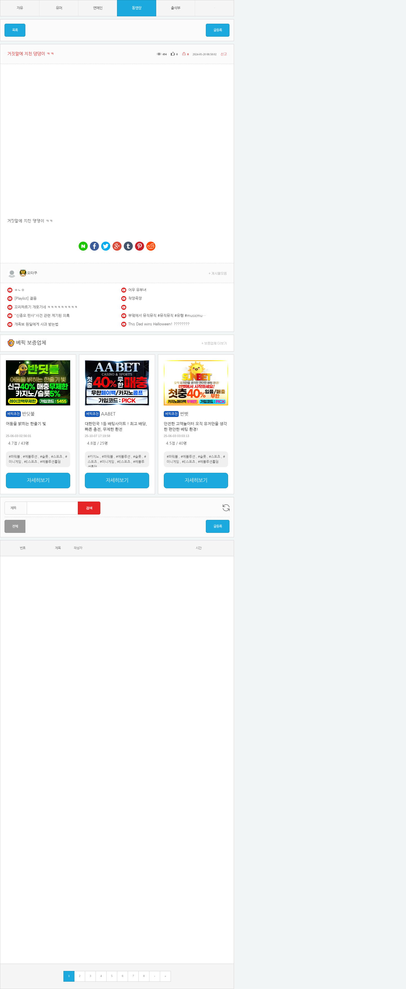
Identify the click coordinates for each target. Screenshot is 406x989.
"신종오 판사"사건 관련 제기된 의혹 (42, 315)
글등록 (217, 30)
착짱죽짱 (135, 298)
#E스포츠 (30, 461)
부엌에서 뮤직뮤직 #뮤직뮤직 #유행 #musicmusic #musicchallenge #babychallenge (167, 315)
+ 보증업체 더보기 (214, 343)
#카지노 (93, 456)
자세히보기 (38, 480)
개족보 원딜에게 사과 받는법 (36, 324)
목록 (15, 30)
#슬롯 (44, 456)
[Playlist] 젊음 (25, 298)
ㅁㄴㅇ (19, 290)
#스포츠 (56, 456)
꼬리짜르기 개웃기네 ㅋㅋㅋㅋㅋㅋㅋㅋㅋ (46, 307)
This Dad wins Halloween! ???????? (158, 324)
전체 (15, 526)
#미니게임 (107, 461)
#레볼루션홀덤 (50, 461)
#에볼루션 (30, 456)
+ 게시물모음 (218, 273)
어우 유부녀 (137, 290)
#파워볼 (14, 456)
